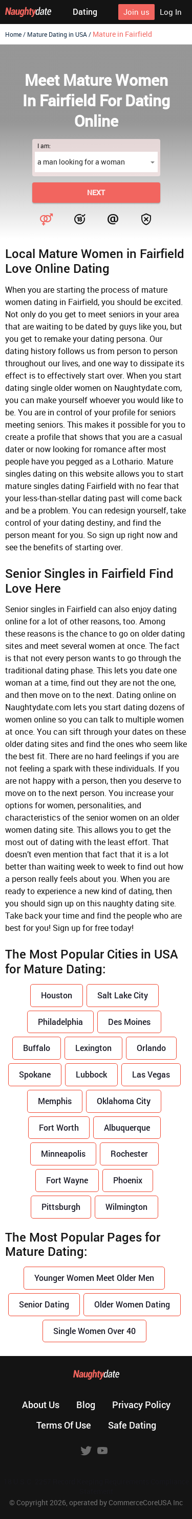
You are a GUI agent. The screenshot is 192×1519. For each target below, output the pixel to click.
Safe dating (132, 1425)
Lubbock (91, 1074)
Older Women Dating (132, 1304)
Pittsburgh (60, 1206)
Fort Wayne (67, 1180)
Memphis (55, 1100)
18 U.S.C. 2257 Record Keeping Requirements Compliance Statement (96, 1487)
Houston (56, 995)
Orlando (151, 1047)
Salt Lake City (122, 995)
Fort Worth (59, 1127)
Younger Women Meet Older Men (94, 1277)
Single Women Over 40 (94, 1330)
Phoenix (127, 1180)
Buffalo (36, 1047)
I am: (44, 146)
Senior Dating (44, 1304)
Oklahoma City (124, 1100)
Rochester (129, 1153)
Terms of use (63, 1425)
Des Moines (129, 1021)
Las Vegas (151, 1074)
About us (40, 1404)
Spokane (35, 1074)
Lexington (93, 1047)
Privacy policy (141, 1404)
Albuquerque (127, 1127)
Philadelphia (60, 1021)
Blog (85, 1404)
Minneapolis (63, 1153)
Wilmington (126, 1206)
